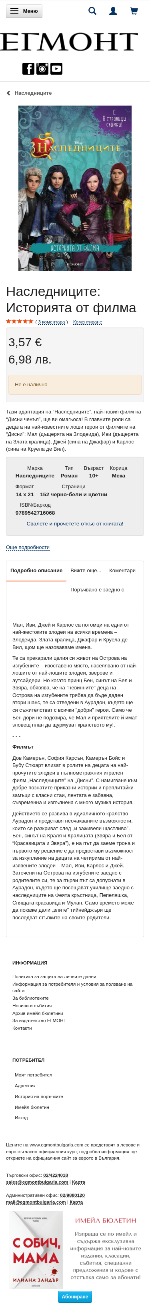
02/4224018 (55, 1175)
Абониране (75, 1297)
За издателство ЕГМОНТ (39, 1020)
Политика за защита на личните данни (54, 976)
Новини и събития (32, 1005)
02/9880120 (72, 1195)
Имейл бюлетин (32, 1107)
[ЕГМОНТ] (69, 40)
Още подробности (28, 547)
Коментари (122, 570)
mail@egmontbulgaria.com (36, 1201)
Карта (78, 1181)
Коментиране (87, 321)
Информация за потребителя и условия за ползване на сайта (72, 987)
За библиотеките (30, 997)
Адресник (25, 1085)
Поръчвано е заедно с (97, 590)
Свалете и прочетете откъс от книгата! (74, 524)
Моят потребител (33, 1074)
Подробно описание (36, 570)
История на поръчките (39, 1096)
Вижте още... (85, 570)
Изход (21, 1117)
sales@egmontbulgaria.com (37, 1181)
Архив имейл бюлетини (37, 1013)
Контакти (22, 1027)
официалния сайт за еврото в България (76, 1157)
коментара (51, 322)
